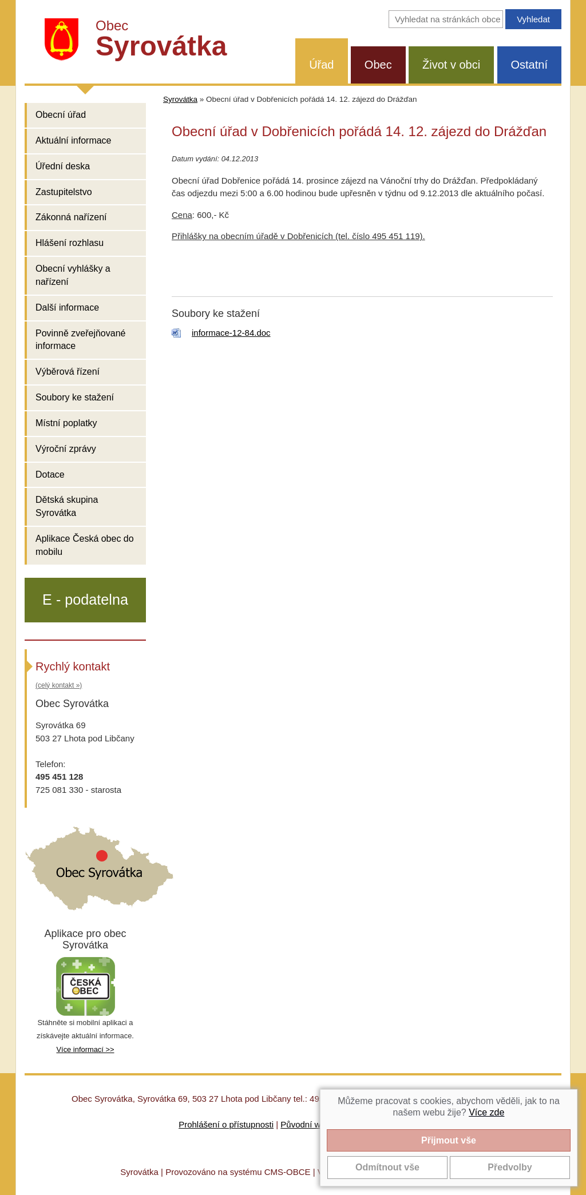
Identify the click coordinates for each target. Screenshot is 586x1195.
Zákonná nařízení (71, 217)
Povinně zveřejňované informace (80, 339)
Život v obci (451, 64)
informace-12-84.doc (231, 333)
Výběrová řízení (67, 371)
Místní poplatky (66, 423)
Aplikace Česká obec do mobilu (84, 545)
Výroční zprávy (65, 449)
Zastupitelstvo (63, 192)
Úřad (321, 64)
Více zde (486, 1112)
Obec (378, 64)
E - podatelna (85, 599)
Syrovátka (180, 99)
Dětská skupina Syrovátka (66, 506)
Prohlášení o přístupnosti (226, 1124)
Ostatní (529, 64)
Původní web (305, 1124)
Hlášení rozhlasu (69, 243)
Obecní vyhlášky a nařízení (72, 275)
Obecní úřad (60, 115)
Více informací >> (85, 1049)
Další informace (67, 307)
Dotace (50, 474)
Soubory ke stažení (74, 397)
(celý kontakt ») (58, 685)
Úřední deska (62, 166)
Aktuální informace (73, 140)
